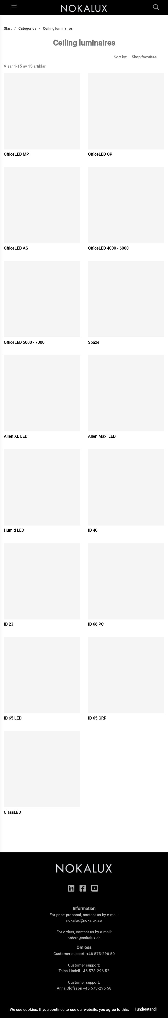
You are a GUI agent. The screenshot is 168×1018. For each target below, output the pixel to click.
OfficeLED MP (16, 154)
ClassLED (12, 812)
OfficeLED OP (100, 154)
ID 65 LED (12, 718)
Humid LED (14, 530)
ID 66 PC (96, 624)
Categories (27, 28)
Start (8, 28)
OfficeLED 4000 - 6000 (108, 248)
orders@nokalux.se (84, 938)
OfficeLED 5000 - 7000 (24, 342)
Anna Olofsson (69, 988)
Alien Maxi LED (102, 436)
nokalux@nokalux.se (84, 920)
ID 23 (8, 624)
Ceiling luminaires (58, 28)
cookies (30, 1009)
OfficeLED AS (16, 248)
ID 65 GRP (97, 718)
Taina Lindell (69, 971)
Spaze (93, 342)
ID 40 (92, 530)
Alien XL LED (15, 436)
